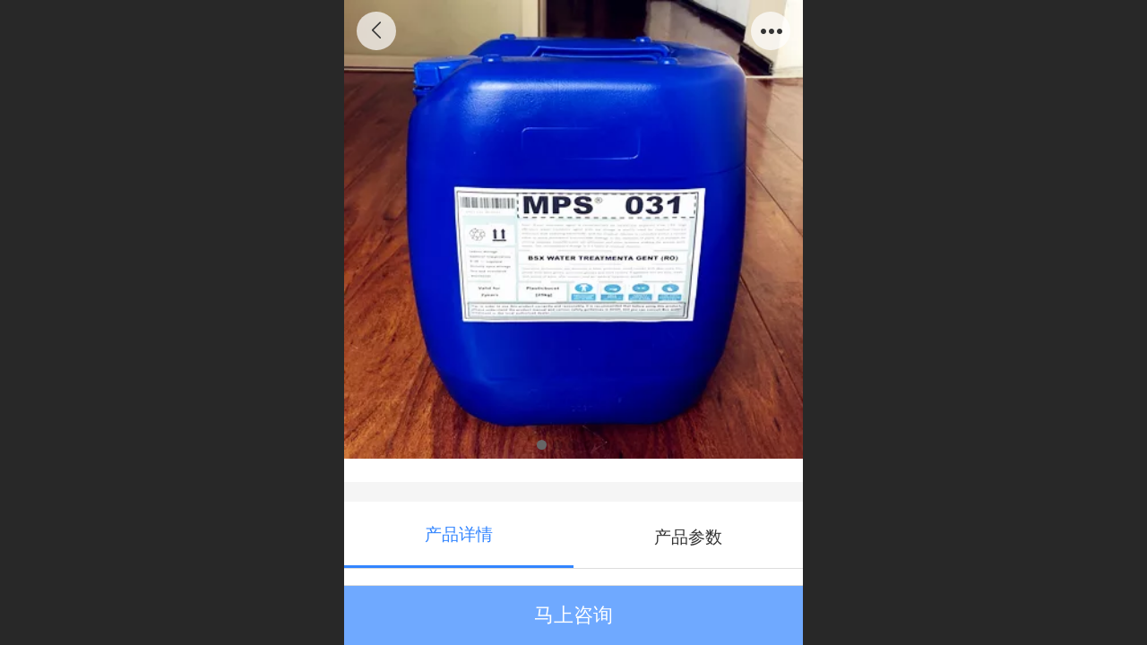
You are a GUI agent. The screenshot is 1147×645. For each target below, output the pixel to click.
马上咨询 (573, 615)
